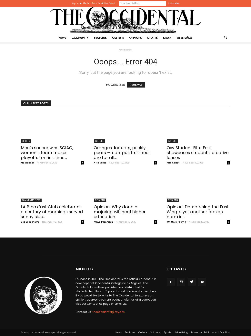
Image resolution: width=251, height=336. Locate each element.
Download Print (200, 332)
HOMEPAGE (136, 85)
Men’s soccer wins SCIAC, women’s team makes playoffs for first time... (47, 152)
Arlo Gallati (173, 162)
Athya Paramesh (103, 221)
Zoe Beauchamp (30, 221)
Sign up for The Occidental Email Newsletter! (93, 3)
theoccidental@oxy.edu (108, 312)
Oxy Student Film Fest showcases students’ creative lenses (198, 152)
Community (80, 38)
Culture (118, 38)
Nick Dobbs (100, 162)
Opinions (135, 38)
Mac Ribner (27, 162)
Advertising (181, 332)
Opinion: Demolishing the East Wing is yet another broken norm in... (198, 211)
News (62, 38)
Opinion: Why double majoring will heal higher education (120, 211)
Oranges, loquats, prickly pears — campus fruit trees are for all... (122, 152)
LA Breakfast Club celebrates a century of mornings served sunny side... (52, 211)
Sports (152, 38)
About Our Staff (221, 332)
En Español (184, 38)
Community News (31, 200)
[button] (225, 38)
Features (100, 38)
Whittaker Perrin (176, 221)
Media (167, 38)
